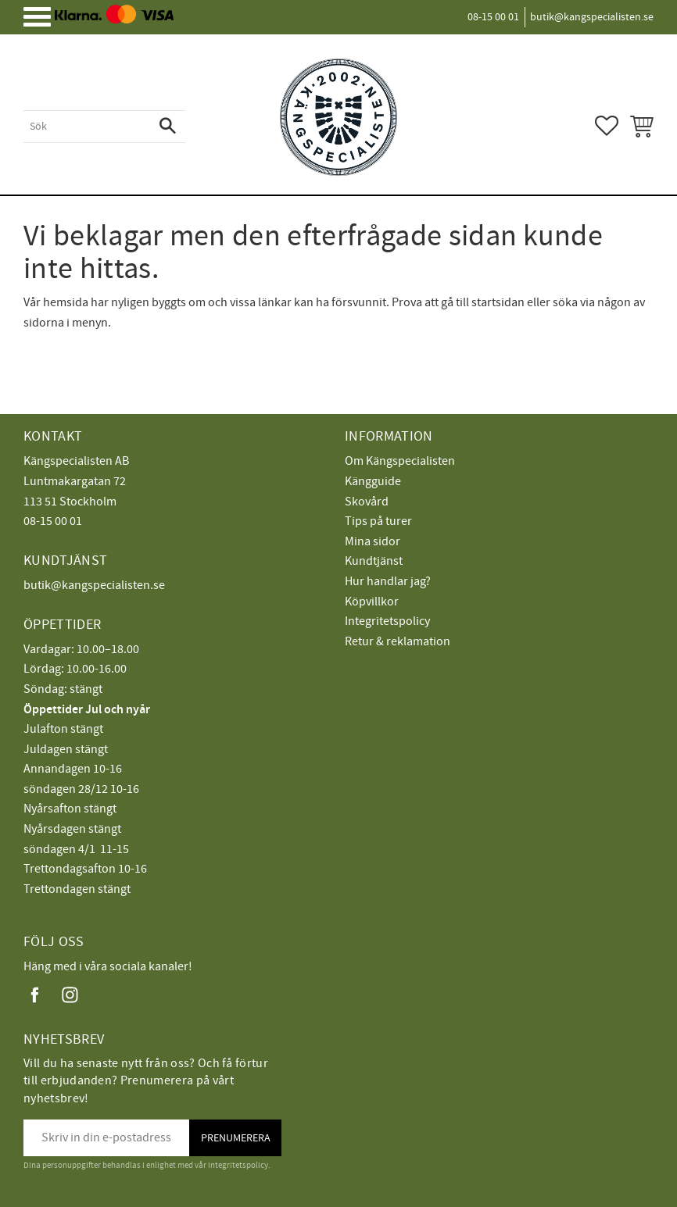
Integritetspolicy (387, 621)
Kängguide (373, 481)
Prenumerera (235, 1137)
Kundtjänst (374, 561)
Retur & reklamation (397, 641)
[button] (43, 22)
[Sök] (167, 126)
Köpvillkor (372, 601)
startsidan (498, 302)
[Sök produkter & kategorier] (86, 126)
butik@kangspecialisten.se (94, 585)
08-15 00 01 (52, 521)
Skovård (367, 501)
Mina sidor (372, 541)
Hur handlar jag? (388, 581)
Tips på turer (378, 521)
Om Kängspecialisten (400, 461)
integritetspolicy (238, 1165)
